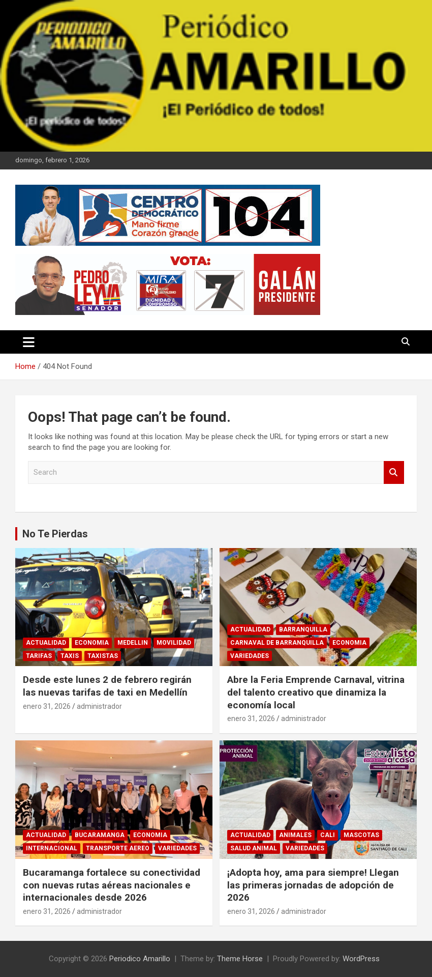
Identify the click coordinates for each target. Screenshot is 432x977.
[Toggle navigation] (28, 342)
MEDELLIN (132, 642)
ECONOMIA (92, 642)
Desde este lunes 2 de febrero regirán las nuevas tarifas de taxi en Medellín (107, 686)
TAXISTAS (102, 655)
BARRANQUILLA (303, 629)
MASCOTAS (361, 835)
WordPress (361, 958)
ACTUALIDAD (46, 642)
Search (394, 472)
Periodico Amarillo (139, 958)
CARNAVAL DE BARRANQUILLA (277, 642)
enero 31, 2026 (47, 706)
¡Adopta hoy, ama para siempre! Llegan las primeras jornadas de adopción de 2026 (313, 885)
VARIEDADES (249, 655)
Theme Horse (240, 958)
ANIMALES (295, 835)
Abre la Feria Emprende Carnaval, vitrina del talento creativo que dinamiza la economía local (316, 692)
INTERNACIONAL (51, 848)
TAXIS (69, 655)
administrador (99, 706)
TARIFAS (39, 655)
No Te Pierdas (55, 534)
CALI (327, 835)
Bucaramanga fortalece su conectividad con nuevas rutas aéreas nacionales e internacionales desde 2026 (111, 885)
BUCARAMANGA (100, 835)
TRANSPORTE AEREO (117, 848)
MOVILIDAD (174, 642)
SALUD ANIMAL (253, 848)
